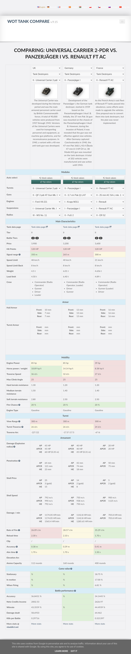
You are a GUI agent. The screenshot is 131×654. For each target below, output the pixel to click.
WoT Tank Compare (32, 21)
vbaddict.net (13, 627)
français (62, 7)
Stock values (46, 178)
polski (92, 7)
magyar (83, 7)
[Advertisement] (65, 34)
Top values (46, 182)
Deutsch (51, 7)
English (41, 7)
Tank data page (39, 227)
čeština (102, 7)
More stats (36, 623)
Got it (74, 651)
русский (112, 7)
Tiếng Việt (124, 7)
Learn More (61, 651)
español (73, 7)
